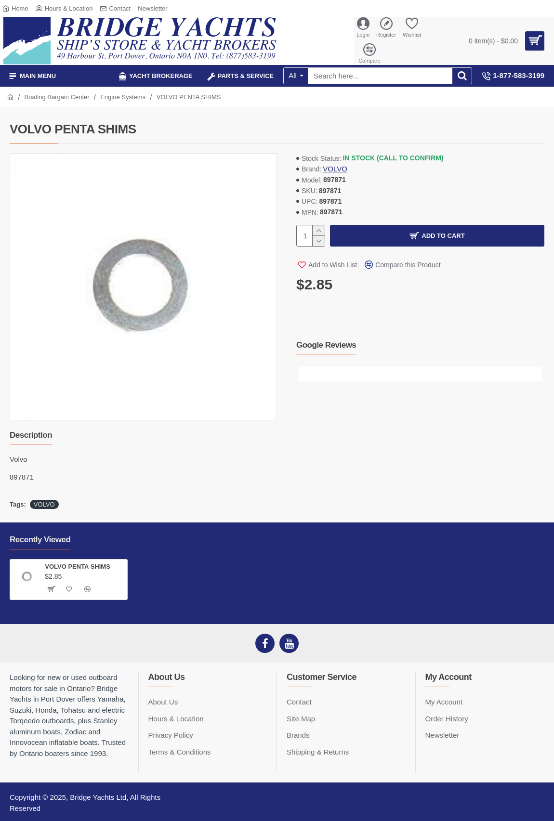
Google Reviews (326, 345)
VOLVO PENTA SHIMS (77, 566)
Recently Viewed (40, 539)
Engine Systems (122, 97)
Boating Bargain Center (57, 97)
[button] (306, 373)
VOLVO (335, 169)
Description (31, 435)
